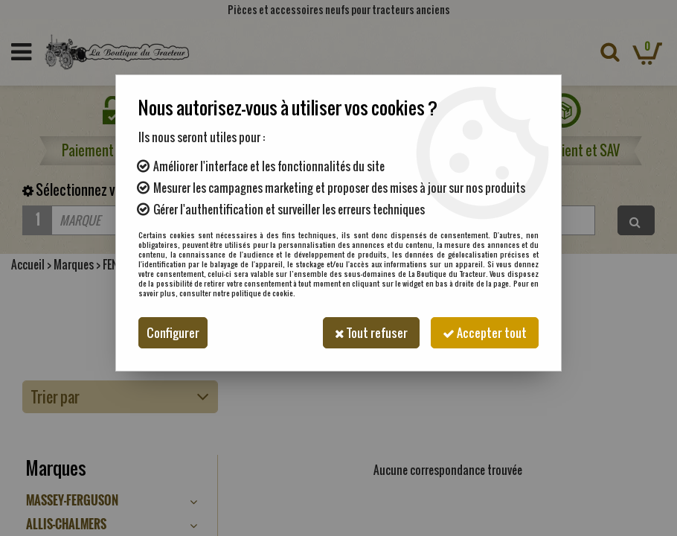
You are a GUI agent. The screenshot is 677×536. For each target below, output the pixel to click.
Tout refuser (371, 333)
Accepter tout (485, 333)
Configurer (173, 333)
